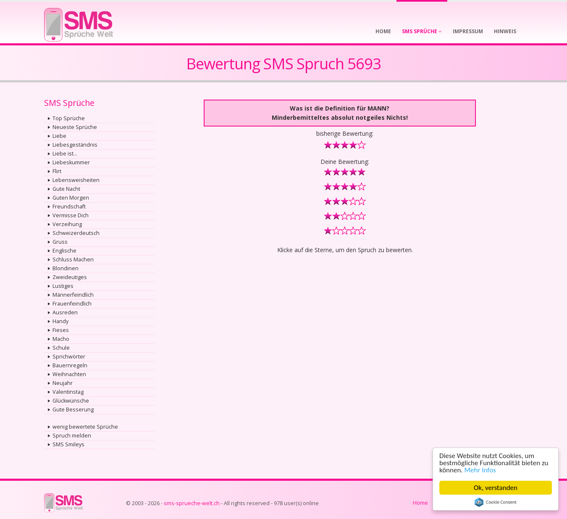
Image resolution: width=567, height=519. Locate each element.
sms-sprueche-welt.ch (192, 503)
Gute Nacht (66, 188)
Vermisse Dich (70, 215)
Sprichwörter (68, 356)
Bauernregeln (69, 365)
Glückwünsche (70, 400)
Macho (60, 338)
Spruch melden (71, 435)
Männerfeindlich (73, 294)
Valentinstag (68, 391)
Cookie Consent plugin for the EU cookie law (496, 502)
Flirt (56, 171)
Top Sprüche (68, 118)
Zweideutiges (69, 277)
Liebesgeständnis (74, 144)
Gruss (60, 241)
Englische (64, 250)
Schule (61, 347)
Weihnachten (69, 374)
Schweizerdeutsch (76, 233)
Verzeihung (67, 224)
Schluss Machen (73, 259)
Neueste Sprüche (74, 127)
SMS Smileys (68, 444)
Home (420, 502)
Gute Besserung (73, 409)
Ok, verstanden (495, 487)
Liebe (59, 136)
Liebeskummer (71, 162)
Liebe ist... (64, 153)
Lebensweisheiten (76, 180)
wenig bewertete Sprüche (85, 426)
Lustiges (63, 286)
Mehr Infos (480, 470)
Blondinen (65, 268)
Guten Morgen (70, 197)
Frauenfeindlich (72, 303)
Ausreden (65, 312)
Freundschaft (69, 206)
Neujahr (62, 383)
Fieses (60, 330)
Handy (60, 321)
